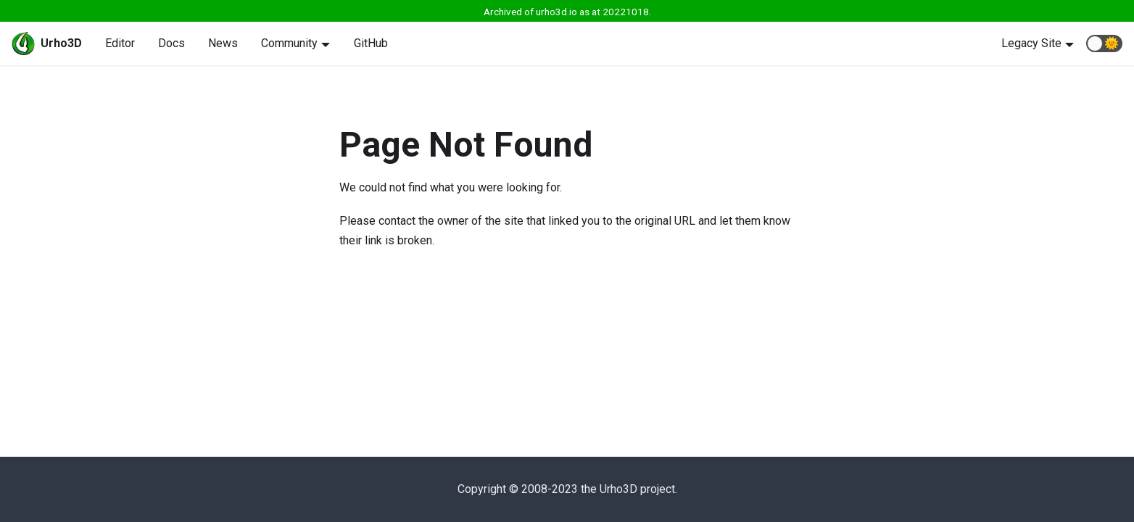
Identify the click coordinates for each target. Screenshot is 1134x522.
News (223, 43)
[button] (1104, 43)
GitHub (371, 43)
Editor (120, 43)
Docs (171, 43)
